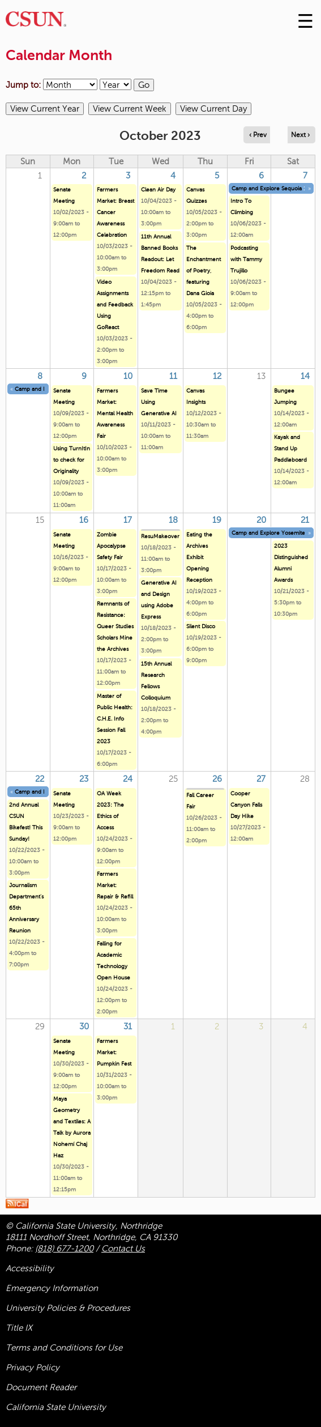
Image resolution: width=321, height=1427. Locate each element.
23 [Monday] (83, 778)
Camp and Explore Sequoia (267, 188)
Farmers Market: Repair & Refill (115, 885)
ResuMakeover (160, 536)
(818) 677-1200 (64, 1248)
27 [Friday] (261, 778)
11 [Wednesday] (173, 376)
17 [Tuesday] (127, 520)
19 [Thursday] (216, 520)
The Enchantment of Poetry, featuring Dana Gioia (203, 270)
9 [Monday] (84, 376)
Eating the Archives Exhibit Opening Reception (199, 557)
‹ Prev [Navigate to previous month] (258, 135)
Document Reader (41, 1387)
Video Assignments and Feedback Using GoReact (115, 304)
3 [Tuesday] (128, 175)
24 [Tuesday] (127, 778)
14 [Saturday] (305, 376)
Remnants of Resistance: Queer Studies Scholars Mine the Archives (115, 626)
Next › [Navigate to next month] (300, 135)
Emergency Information (52, 1288)
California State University (56, 1407)
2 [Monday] (84, 175)
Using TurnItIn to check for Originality (71, 459)
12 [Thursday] (217, 376)
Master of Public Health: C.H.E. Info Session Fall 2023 (114, 718)
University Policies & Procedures (68, 1308)
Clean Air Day (158, 189)
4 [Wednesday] (173, 175)
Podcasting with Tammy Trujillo (246, 259)
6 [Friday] (261, 175)
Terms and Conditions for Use (64, 1347)
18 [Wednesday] (173, 520)
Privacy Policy (32, 1367)
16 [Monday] (83, 520)
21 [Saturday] (305, 520)
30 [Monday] (84, 1026)
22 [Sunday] (39, 778)
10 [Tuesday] (127, 376)
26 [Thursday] (217, 778)
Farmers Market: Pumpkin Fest (114, 1052)
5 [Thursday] (217, 175)
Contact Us (123, 1248)
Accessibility (30, 1268)
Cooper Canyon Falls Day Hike (246, 804)
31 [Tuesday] (127, 1026)
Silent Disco (200, 626)
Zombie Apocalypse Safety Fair (111, 545)
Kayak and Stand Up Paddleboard (290, 448)
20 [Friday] (261, 520)
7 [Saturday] (305, 175)
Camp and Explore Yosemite (268, 533)
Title (19, 1327)
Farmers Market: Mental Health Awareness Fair (115, 413)
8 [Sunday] (39, 376)
